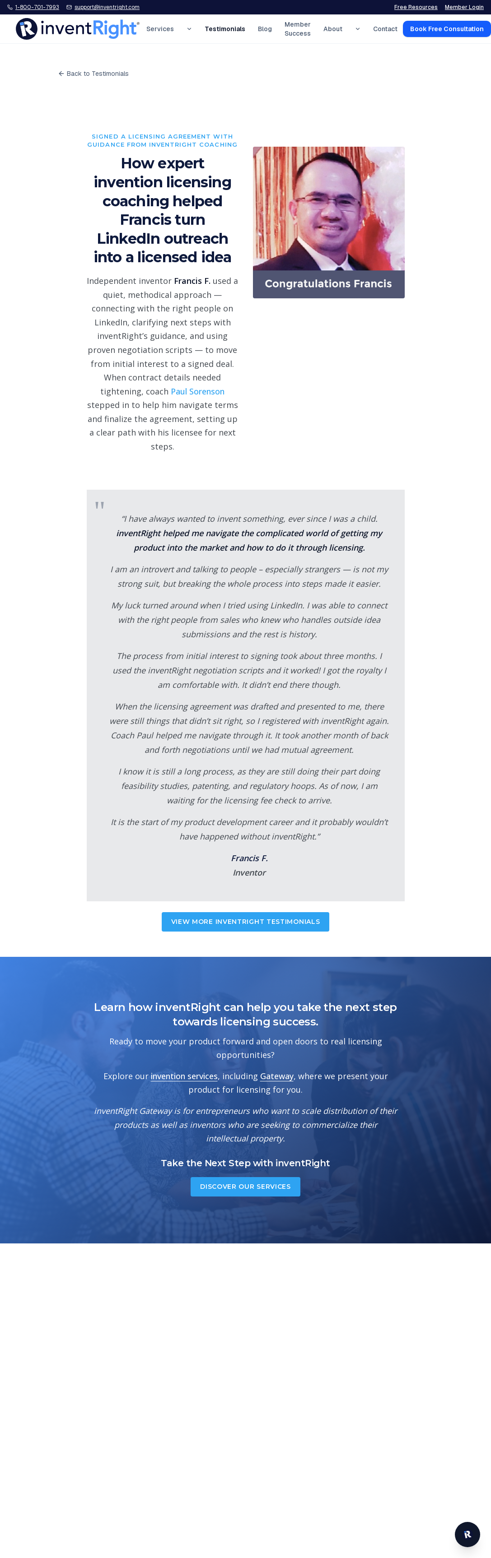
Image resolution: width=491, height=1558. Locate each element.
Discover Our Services (245, 1186)
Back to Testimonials (93, 74)
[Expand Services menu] (189, 29)
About (332, 29)
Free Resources (416, 7)
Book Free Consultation (447, 29)
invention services (184, 1076)
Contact (385, 29)
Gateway (277, 1076)
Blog (265, 29)
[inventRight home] (77, 29)
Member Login (464, 7)
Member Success (298, 28)
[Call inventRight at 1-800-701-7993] (33, 7)
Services (160, 29)
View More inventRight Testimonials (245, 922)
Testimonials (225, 29)
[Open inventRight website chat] (467, 1534)
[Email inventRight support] (103, 7)
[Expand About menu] (358, 29)
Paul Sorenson (197, 391)
